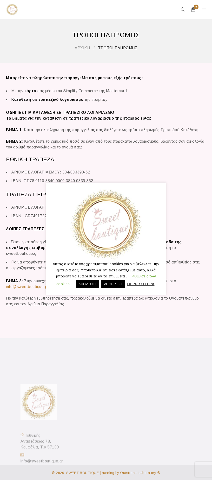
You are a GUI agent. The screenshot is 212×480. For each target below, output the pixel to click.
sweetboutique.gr (22, 253)
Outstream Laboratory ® (140, 473)
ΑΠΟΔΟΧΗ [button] (87, 284)
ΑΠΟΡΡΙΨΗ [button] (113, 284)
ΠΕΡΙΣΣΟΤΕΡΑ (141, 284)
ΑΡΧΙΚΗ (82, 48)
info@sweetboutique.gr (27, 287)
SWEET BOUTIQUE (82, 473)
